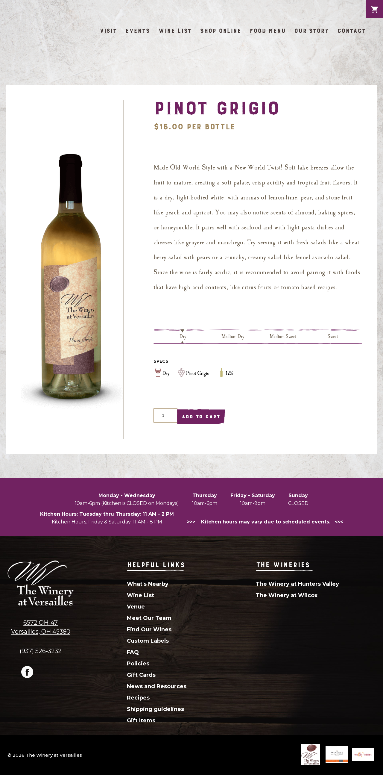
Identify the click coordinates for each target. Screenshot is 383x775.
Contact (351, 30)
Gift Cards (141, 675)
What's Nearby (147, 584)
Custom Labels (148, 641)
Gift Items (141, 720)
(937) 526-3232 (41, 650)
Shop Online (220, 30)
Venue (136, 606)
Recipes (138, 697)
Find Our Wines (149, 629)
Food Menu (268, 30)
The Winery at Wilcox (286, 595)
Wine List (175, 30)
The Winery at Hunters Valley (297, 584)
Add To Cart (201, 417)
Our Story (311, 30)
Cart (374, 5)
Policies (138, 663)
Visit (108, 30)
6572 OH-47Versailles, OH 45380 (40, 627)
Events (137, 30)
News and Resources (156, 686)
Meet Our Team (149, 618)
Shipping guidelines (155, 709)
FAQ (133, 652)
